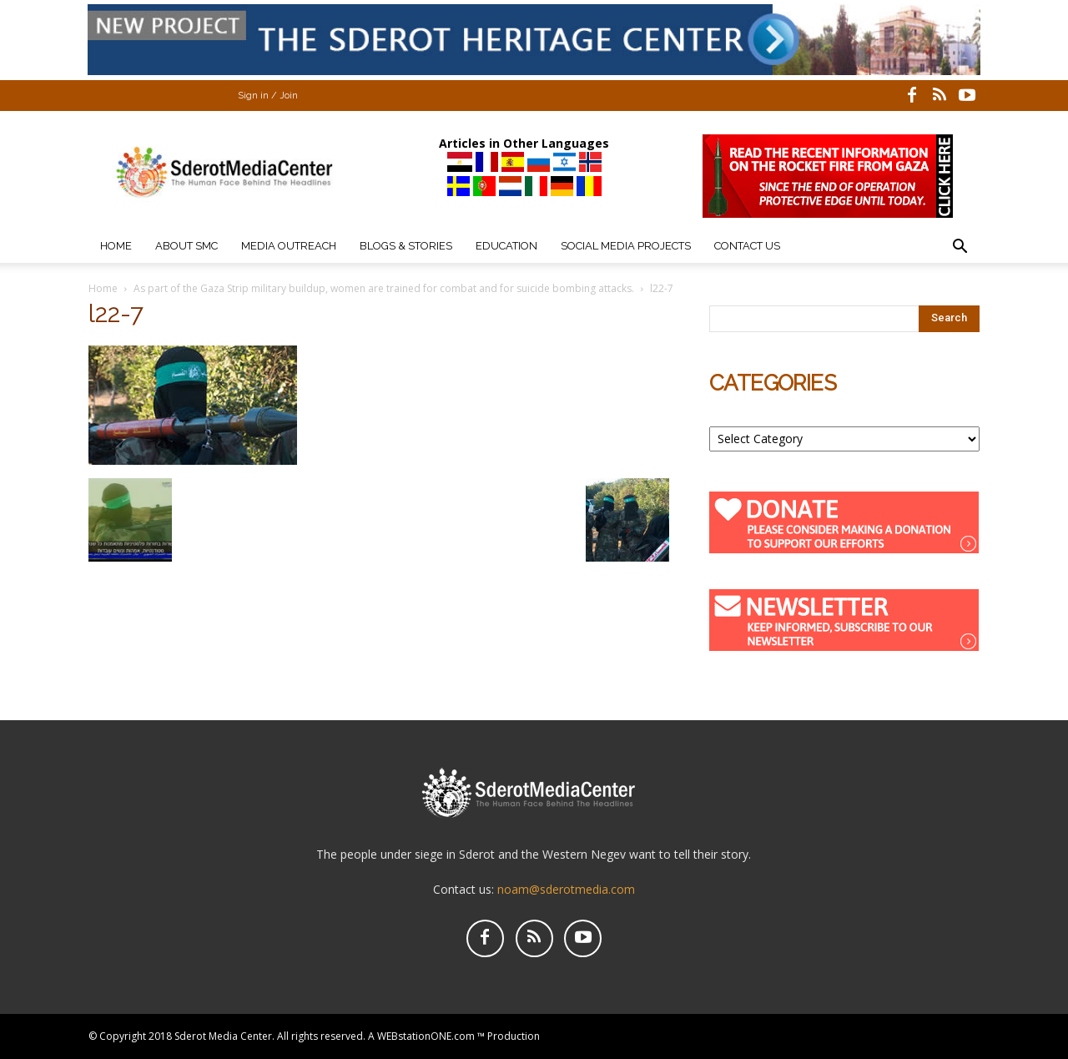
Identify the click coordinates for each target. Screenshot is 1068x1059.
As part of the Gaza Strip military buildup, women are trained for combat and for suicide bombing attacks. (384, 288)
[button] (960, 248)
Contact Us (747, 246)
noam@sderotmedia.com (566, 889)
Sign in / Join (268, 95)
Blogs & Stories (406, 246)
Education (506, 246)
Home (116, 246)
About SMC (186, 246)
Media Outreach (288, 246)
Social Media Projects (626, 246)
